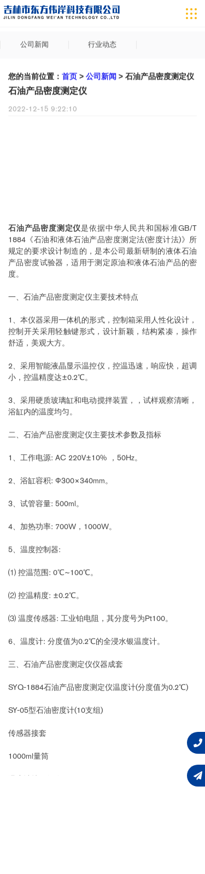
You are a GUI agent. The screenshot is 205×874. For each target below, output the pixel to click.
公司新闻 (34, 46)
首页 (69, 78)
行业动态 (102, 46)
